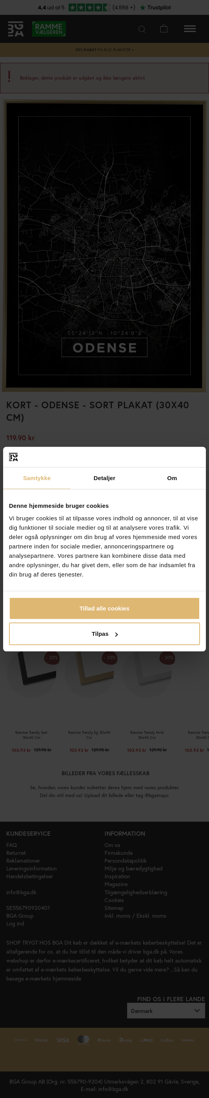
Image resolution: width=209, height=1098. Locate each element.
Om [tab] (172, 478)
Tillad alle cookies (104, 608)
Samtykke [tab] (37, 478)
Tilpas (105, 633)
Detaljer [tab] (104, 478)
